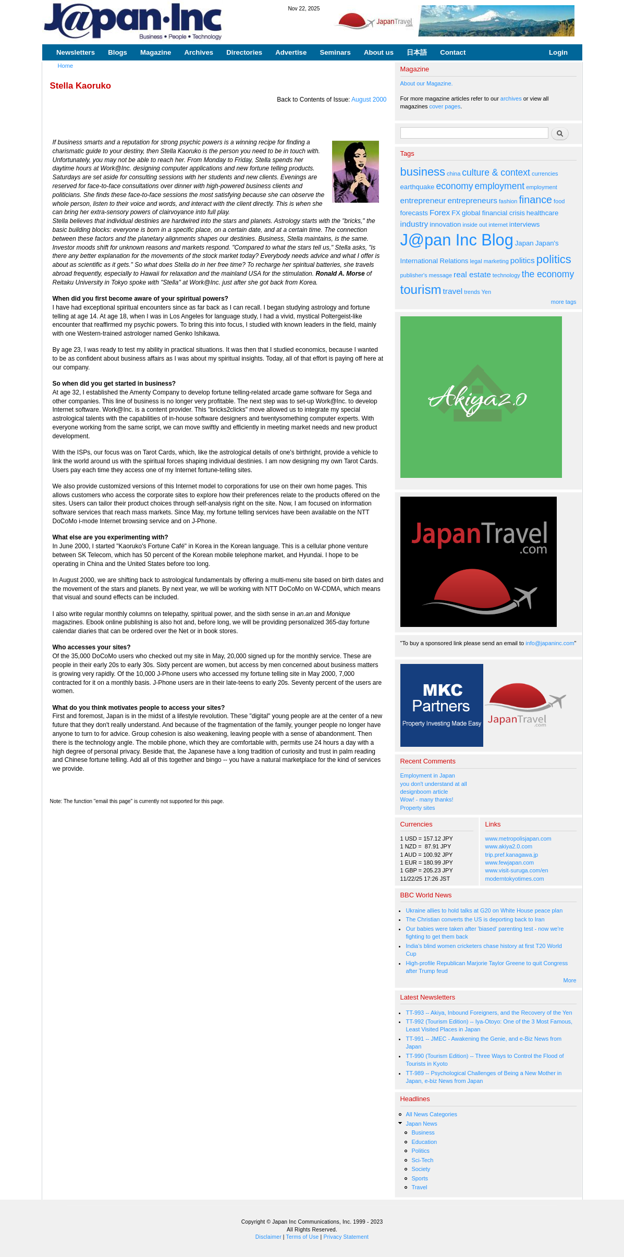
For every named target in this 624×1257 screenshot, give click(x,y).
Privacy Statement (346, 1237)
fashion (508, 201)
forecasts (414, 213)
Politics (420, 1151)
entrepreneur (423, 200)
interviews (524, 224)
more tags (564, 302)
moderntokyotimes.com (514, 879)
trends (472, 292)
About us (379, 52)
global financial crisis (493, 213)
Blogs (117, 52)
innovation (445, 224)
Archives (198, 52)
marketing (496, 261)
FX (455, 213)
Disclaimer (268, 1237)
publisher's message (426, 275)
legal (476, 261)
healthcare (542, 213)
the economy (548, 274)
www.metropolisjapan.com (518, 838)
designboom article (424, 791)
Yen (486, 292)
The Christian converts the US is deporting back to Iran (475, 919)
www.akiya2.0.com (509, 846)
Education (424, 1142)
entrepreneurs (472, 200)
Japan (524, 243)
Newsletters (75, 52)
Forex (440, 212)
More (570, 980)
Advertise (291, 52)
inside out (474, 224)
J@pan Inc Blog (456, 240)
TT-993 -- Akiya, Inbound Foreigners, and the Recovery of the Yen (489, 1012)
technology (506, 275)
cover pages (445, 106)
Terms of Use (302, 1237)
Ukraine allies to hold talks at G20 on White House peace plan (484, 910)
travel (453, 291)
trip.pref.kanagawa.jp (512, 855)
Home (66, 66)
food (559, 201)
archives (511, 98)
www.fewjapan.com (509, 862)
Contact (453, 52)
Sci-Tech (422, 1160)
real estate (472, 274)
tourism (421, 289)
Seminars (335, 52)
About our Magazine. (426, 83)
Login (558, 52)
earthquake (417, 187)
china (453, 173)
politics (522, 260)
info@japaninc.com (549, 643)
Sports (419, 1178)
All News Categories (431, 1114)
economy (454, 186)
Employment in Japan (427, 775)
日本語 (417, 52)
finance (535, 199)
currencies (545, 173)
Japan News (421, 1123)
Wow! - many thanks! (427, 799)
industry (414, 223)
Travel (419, 1187)
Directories (244, 52)
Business (422, 1132)
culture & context (496, 172)
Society (420, 1169)
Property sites (417, 808)
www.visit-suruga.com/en (516, 870)
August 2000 (368, 99)
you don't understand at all (433, 784)
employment (500, 186)
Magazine (155, 52)
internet (498, 224)
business (423, 171)
